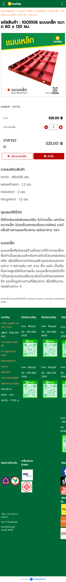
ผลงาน (4, 366)
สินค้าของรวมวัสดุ (10, 383)
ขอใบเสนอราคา (8, 361)
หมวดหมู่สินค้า (8, 11)
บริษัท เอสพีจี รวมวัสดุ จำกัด (10, 325)
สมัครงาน (6, 372)
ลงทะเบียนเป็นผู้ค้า (10, 378)
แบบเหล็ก (40, 11)
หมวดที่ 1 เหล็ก (25, 11)
